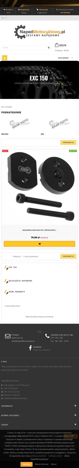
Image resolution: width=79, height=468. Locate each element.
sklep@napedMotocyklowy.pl (15, 398)
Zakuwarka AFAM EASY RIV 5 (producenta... (39, 230)
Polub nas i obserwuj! (41, 350)
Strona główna (22, 83)
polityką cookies (56, 456)
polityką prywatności (38, 456)
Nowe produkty (17, 291)
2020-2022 (4, 134)
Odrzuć (54, 464)
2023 (42, 134)
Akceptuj (26, 464)
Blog (39, 331)
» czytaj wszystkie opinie (12, 306)
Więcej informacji (42, 464)
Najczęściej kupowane (20, 280)
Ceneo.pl (49, 316)
